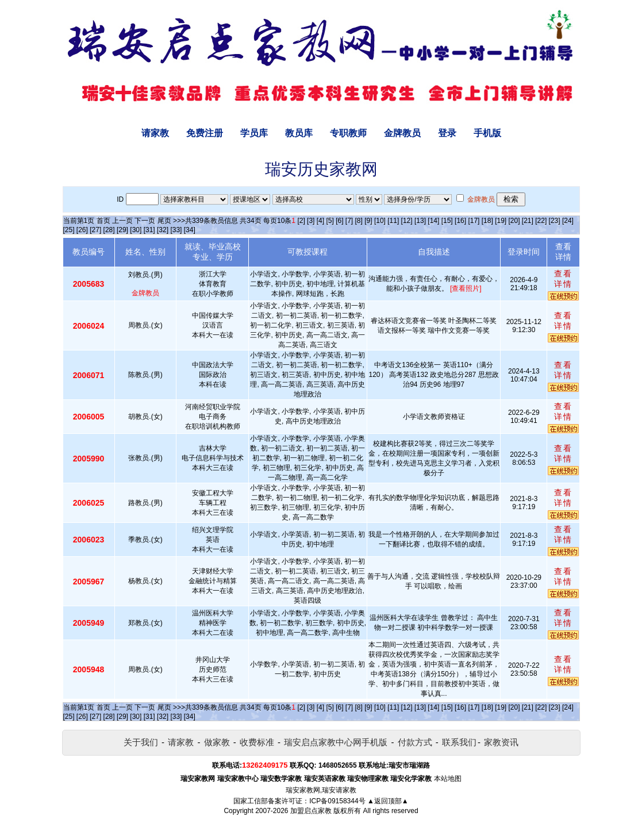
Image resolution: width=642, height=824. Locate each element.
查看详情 (563, 278)
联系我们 (459, 742)
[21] (527, 221)
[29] (122, 230)
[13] (420, 221)
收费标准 (257, 742)
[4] (320, 221)
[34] (189, 230)
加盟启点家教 (311, 811)
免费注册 (204, 133)
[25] (69, 230)
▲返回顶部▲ (388, 801)
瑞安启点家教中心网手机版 (335, 742)
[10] (380, 221)
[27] (95, 230)
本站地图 (448, 779)
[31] (149, 230)
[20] (514, 221)
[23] (554, 221)
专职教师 (348, 133)
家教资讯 (501, 742)
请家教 (155, 133)
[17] (473, 221)
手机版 (487, 133)
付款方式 (415, 742)
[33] (176, 230)
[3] (310, 221)
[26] (82, 230)
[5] (329, 221)
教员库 (299, 133)
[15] (447, 221)
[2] (301, 221)
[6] (339, 221)
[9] (368, 221)
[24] (568, 221)
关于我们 (141, 742)
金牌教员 (402, 133)
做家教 (217, 742)
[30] (135, 230)
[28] (109, 230)
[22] (541, 221)
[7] (349, 221)
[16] (460, 221)
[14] (433, 221)
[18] (487, 221)
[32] (162, 230)
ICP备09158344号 (337, 801)
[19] (500, 221)
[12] (407, 221)
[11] (393, 221)
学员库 (254, 133)
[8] (359, 221)
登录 (447, 133)
